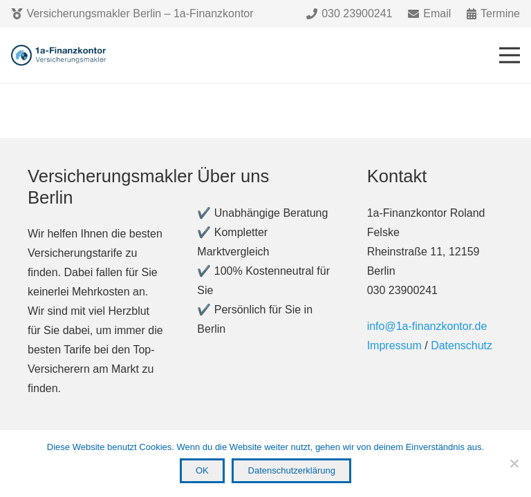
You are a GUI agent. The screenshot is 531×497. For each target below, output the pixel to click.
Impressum (394, 345)
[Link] (60, 55)
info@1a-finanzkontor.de (427, 326)
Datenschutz (461, 345)
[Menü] (509, 55)
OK (202, 470)
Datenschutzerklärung (291, 470)
